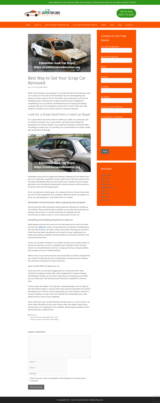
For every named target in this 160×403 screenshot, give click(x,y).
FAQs (112, 25)
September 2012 (107, 187)
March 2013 (106, 184)
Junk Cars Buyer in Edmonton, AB (57, 25)
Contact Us (129, 25)
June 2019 (105, 178)
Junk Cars (33, 315)
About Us (37, 25)
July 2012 (104, 190)
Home (28, 25)
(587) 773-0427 (126, 14)
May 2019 (105, 181)
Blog (119, 25)
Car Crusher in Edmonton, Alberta (85, 25)
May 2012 (105, 197)
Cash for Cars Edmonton (79, 400)
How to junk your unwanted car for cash (44, 317)
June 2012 (105, 194)
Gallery (103, 25)
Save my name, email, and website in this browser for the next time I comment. (58, 379)
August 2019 (106, 175)
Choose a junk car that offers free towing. (44, 319)
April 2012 (105, 200)
